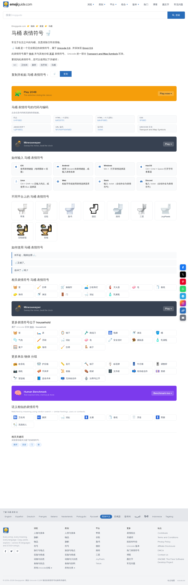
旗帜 (36, 537)
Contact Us (163, 555)
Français (43, 516)
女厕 (89, 417)
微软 (98, 546)
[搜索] (176, 15)
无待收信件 (68, 378)
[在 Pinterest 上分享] (183, 282)
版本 (135, 4)
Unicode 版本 (133, 546)
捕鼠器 (137, 340)
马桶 (53, 65)
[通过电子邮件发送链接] (183, 318)
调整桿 (161, 364)
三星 (98, 555)
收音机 (19, 364)
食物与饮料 (70, 563)
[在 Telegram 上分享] (183, 296)
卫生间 (24, 65)
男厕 (160, 417)
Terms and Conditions (168, 537)
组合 (124, 4)
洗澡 (24, 444)
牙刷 (41, 340)
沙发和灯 (91, 287)
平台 (113, 4)
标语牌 (114, 364)
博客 (155, 4)
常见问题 (178, 4)
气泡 (18, 340)
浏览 (90, 4)
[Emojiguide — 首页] (6, 530)
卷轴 (65, 371)
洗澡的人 (20, 425)
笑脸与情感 (39, 555)
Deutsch (31, 516)
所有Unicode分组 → (43, 568)
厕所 (34, 65)
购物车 (66, 287)
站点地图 (171, 580)
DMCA (161, 550)
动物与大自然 (71, 559)
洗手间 (44, 65)
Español (19, 516)
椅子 (89, 347)
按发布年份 (132, 541)
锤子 (89, 364)
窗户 (18, 347)
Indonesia (157, 516)
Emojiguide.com (19, 26)
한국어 (127, 516)
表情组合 (131, 533)
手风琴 (42, 371)
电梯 (113, 333)
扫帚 (41, 287)
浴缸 (89, 294)
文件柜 (114, 371)
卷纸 (160, 287)
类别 (102, 4)
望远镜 (19, 378)
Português (81, 516)
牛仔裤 (137, 364)
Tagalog (169, 516)
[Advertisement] (94, 493)
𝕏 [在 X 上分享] (183, 274)
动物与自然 (39, 559)
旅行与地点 (39, 550)
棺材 (89, 371)
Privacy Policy (164, 541)
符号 (36, 546)
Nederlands (67, 516)
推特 (98, 550)
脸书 (98, 541)
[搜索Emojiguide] (85, 15)
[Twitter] (11, 551)
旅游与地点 (70, 550)
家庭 (42, 26)
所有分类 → (70, 568)
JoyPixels (100, 559)
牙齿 (136, 417)
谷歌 (98, 537)
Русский (94, 516)
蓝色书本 (44, 378)
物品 (36, 541)
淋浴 (41, 294)
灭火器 (114, 287)
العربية (137, 516)
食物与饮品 (39, 563)
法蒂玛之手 (92, 378)
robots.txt (181, 580)
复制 (65, 74)
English (8, 516)
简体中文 (106, 516)
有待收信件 (140, 371)
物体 (33, 26)
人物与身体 (39, 533)
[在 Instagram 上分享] (183, 303)
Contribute (163, 533)
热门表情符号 (133, 550)
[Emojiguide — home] (17, 4)
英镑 (160, 371)
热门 (146, 4)
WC (15, 65)
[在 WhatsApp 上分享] (183, 289)
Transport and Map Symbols (153, 129)
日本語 (117, 516)
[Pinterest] (17, 551)
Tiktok (98, 563)
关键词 (130, 537)
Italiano (54, 516)
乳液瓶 (114, 294)
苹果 (98, 533)
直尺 (65, 364)
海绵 (18, 294)
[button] (31, 119)
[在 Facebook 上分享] (183, 267)
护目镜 (42, 364)
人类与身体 (70, 533)
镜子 (65, 333)
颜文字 (165, 4)
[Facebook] (5, 551)
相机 (18, 371)
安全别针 (115, 340)
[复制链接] (183, 310)
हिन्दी (146, 516)
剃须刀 (90, 333)
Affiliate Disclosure (166, 546)
